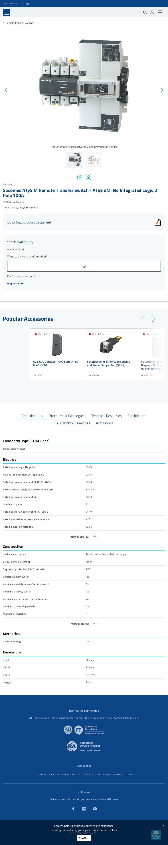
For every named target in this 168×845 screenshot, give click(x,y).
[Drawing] (88, 177)
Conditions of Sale (91, 774)
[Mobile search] (145, 12)
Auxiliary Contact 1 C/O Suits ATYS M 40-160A (55, 363)
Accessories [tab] (105, 423)
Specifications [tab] (32, 416)
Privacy (106, 774)
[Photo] (79, 177)
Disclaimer (118, 774)
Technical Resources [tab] (106, 416)
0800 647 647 (11, 3)
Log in (84, 266)
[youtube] (95, 809)
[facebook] (73, 809)
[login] (152, 12)
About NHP (54, 774)
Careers (65, 774)
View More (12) (84, 536)
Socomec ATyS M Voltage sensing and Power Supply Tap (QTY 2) (108, 363)
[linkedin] (84, 809)
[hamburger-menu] (160, 12)
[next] (151, 318)
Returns (76, 774)
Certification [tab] (137, 416)
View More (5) (84, 624)
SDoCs (129, 774)
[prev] (144, 318)
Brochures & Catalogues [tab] (67, 416)
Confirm (84, 838)
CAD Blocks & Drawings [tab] (72, 423)
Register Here (17, 283)
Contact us (41, 774)
